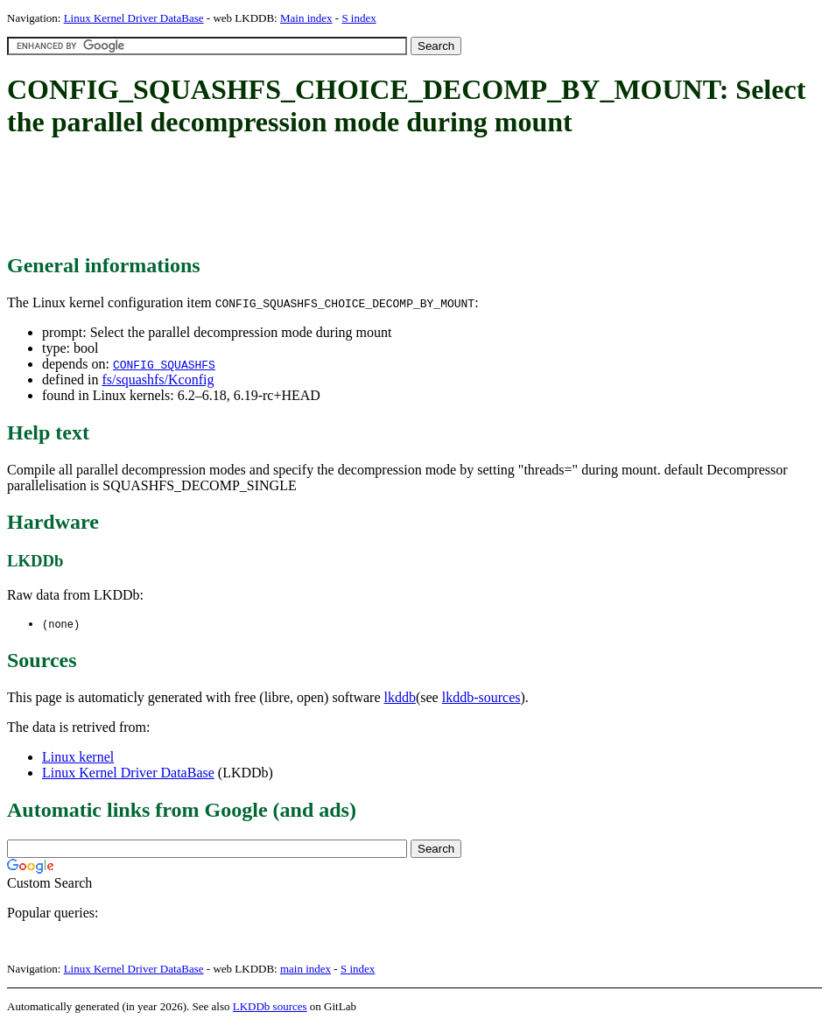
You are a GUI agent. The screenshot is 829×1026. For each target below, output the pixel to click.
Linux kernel (78, 757)
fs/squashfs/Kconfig (158, 379)
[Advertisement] (325, 197)
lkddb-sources (481, 698)
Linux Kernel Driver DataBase (134, 18)
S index (358, 18)
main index (305, 969)
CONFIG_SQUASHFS (164, 364)
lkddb (400, 698)
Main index (306, 18)
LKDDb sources (270, 1007)
